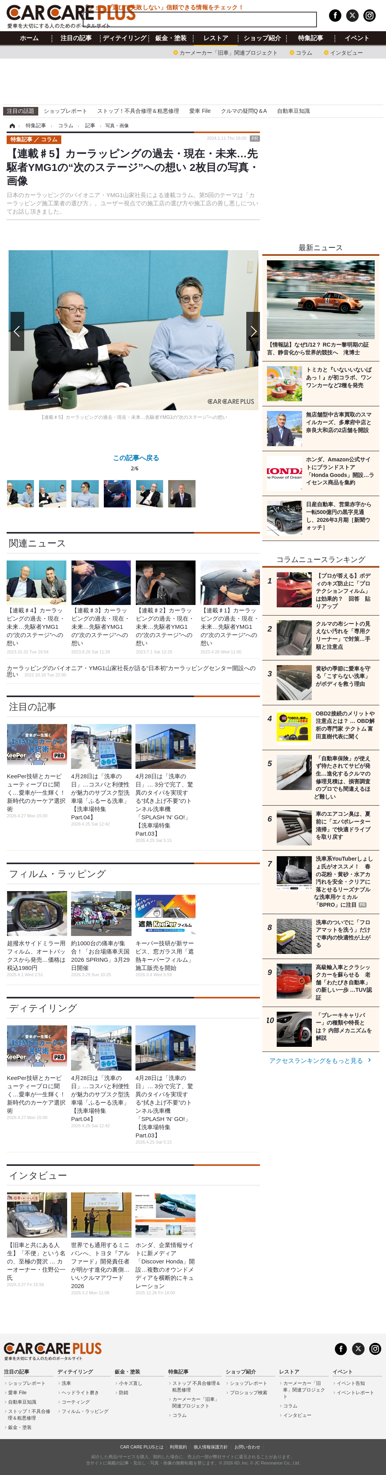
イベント (357, 38)
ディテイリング (124, 38)
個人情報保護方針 (211, 1447)
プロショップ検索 (248, 1392)
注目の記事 (76, 38)
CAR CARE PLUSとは (142, 1447)
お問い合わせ (247, 1447)
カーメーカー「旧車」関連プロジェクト (229, 52)
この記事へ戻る (136, 464)
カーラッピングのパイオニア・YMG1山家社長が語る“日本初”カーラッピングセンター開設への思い (131, 671)
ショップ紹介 (262, 38)
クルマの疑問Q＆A (244, 111)
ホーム (29, 38)
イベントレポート (355, 1392)
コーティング (76, 1402)
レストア (215, 38)
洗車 (66, 1383)
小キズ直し (130, 1383)
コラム (304, 52)
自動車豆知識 (293, 111)
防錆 (123, 1392)
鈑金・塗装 (171, 38)
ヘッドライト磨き (80, 1392)
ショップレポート (65, 111)
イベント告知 (351, 1383)
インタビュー (346, 52)
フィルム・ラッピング (57, 873)
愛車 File (199, 111)
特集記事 (310, 38)
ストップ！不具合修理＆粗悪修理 (138, 111)
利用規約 (178, 1447)
